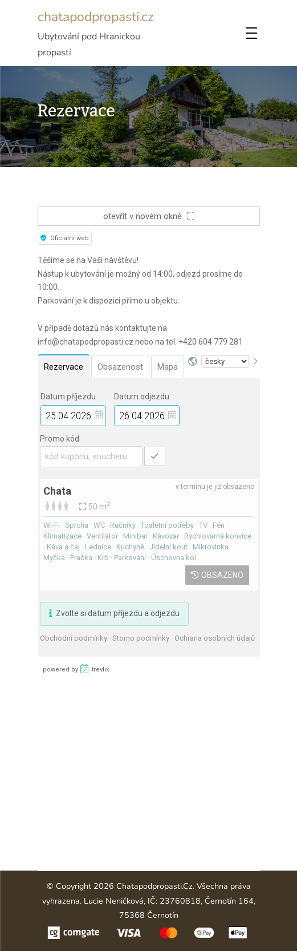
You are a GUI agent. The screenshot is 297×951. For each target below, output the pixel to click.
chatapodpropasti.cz (96, 17)
